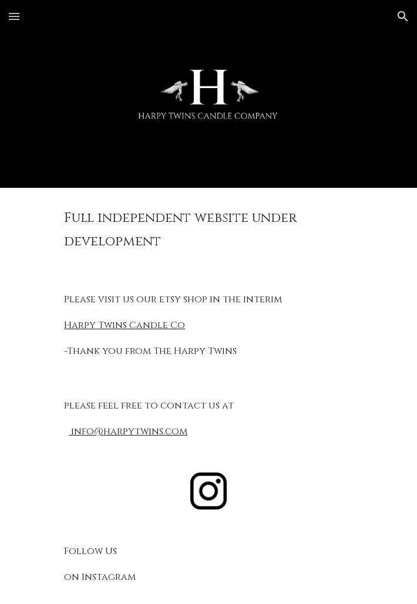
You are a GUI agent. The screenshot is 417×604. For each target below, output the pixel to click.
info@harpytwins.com (128, 431)
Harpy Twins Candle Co (124, 325)
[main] (208, 230)
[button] (14, 16)
